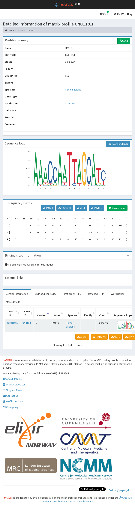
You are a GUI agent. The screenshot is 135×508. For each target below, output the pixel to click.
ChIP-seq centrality (45, 294)
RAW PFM (96, 207)
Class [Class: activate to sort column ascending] (102, 315)
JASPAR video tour (14, 384)
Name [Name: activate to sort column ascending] (56, 315)
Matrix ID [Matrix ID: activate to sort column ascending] (13, 313)
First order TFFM (72, 294)
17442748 (70, 103)
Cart (104, 13)
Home (9, 30)
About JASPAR (12, 379)
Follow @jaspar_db (119, 490)
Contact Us (10, 395)
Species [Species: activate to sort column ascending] (72, 315)
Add (124, 41)
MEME (81, 207)
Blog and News (12, 390)
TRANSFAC (64, 207)
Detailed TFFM (96, 294)
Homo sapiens (73, 89)
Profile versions (13, 401)
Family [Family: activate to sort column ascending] (88, 315)
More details (13, 302)
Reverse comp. (117, 207)
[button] (4, 14)
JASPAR (48, 207)
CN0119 (26, 323)
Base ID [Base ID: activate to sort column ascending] (27, 313)
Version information (17, 294)
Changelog (10, 407)
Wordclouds (117, 294)
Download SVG (118, 144)
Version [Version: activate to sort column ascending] (41, 315)
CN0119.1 (12, 323)
